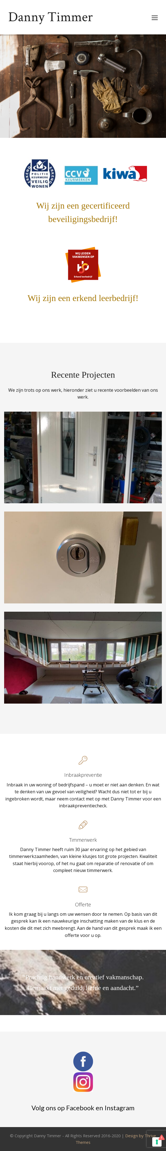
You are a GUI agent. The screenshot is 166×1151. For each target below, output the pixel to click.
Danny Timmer (50, 17)
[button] (155, 17)
